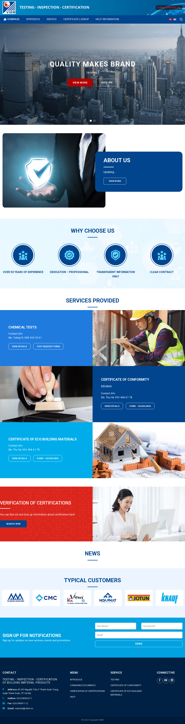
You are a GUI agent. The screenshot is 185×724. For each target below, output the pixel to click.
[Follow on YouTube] (166, 680)
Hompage (11, 19)
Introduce (33, 19)
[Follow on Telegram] (172, 680)
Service (52, 19)
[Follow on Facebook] (160, 680)
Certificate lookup (76, 19)
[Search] (181, 19)
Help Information (107, 19)
